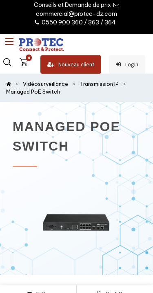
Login (127, 64)
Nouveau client (70, 64)
